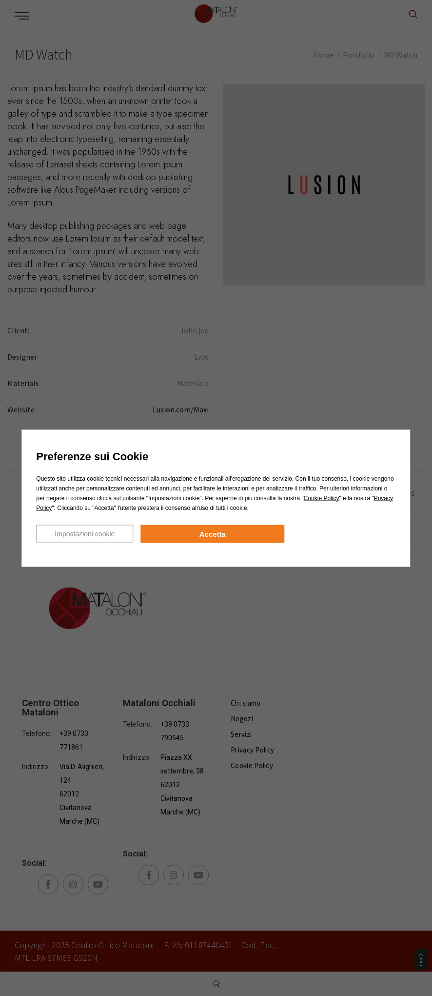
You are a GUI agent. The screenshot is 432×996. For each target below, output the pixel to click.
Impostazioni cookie (85, 533)
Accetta (212, 533)
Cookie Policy (321, 497)
